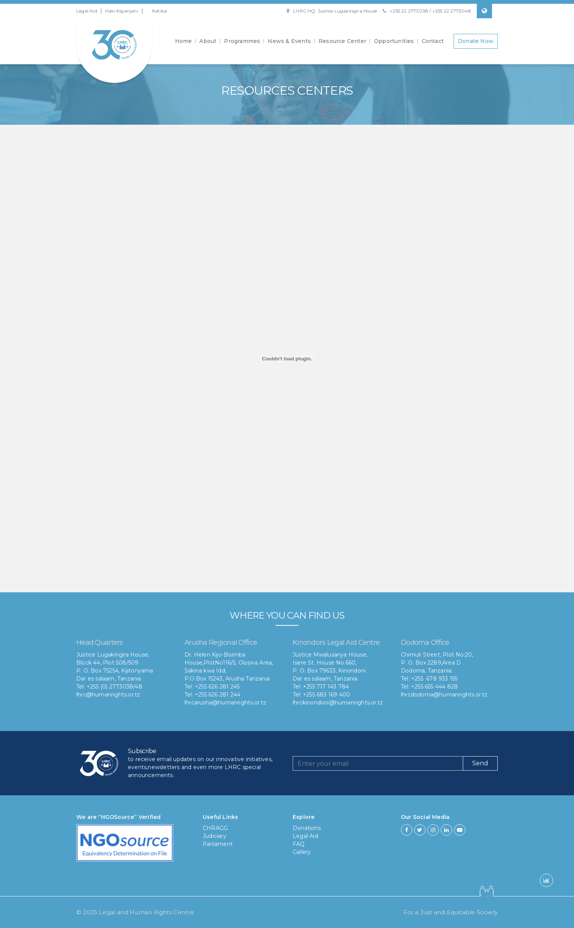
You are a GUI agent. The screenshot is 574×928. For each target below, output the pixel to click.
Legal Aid (86, 11)
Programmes (242, 41)
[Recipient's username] (378, 763)
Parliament (218, 844)
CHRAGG (215, 828)
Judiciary (214, 836)
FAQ (299, 844)
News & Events (289, 41)
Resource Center (342, 41)
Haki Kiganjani (121, 11)
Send (480, 763)
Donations (307, 828)
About (207, 41)
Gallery (302, 852)
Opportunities (394, 41)
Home (183, 41)
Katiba (159, 11)
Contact (433, 41)
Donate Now (476, 41)
